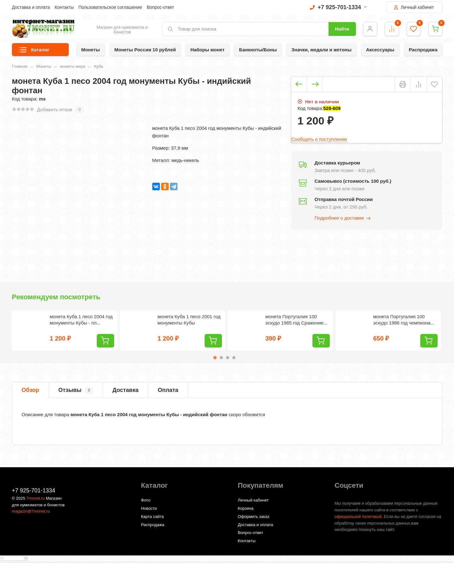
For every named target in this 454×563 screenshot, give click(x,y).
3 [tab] (227, 357)
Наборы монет (207, 49)
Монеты (90, 49)
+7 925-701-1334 (338, 7)
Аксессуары (380, 49)
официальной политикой (358, 516)
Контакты (64, 7)
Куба (98, 66)
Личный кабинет (414, 7)
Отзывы (75, 390)
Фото (145, 500)
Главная (19, 66)
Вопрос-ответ (160, 7)
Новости (149, 508)
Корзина (245, 508)
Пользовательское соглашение (110, 7)
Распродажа (423, 49)
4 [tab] (234, 357)
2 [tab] (221, 357)
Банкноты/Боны (258, 49)
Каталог (34, 51)
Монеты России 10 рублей (145, 49)
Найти (342, 29)
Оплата (168, 390)
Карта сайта (152, 516)
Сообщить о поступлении (319, 139)
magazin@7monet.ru (31, 511)
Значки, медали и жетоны (321, 49)
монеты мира (72, 66)
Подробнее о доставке (343, 218)
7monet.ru (35, 498)
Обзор (30, 390)
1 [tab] (215, 357)
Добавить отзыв (54, 109)
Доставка (126, 390)
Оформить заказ (253, 516)
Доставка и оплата (31, 7)
